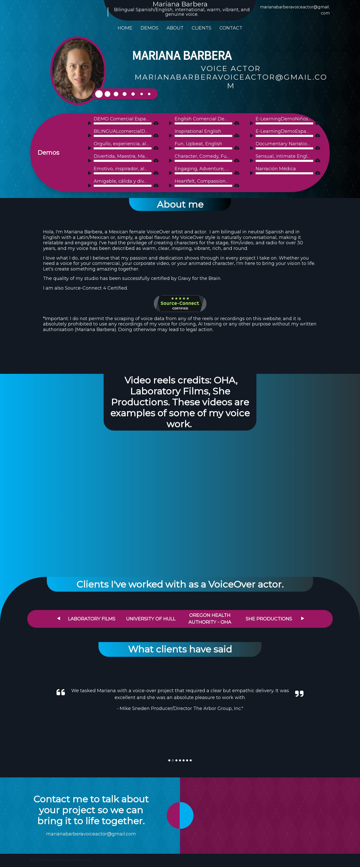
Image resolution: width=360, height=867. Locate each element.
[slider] (122, 123)
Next (302, 618)
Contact (230, 28)
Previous (58, 618)
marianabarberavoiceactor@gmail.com (91, 834)
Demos (149, 28)
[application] (119, 123)
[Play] (90, 123)
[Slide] (169, 760)
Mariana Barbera (180, 4)
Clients (201, 28)
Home (125, 28)
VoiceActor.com (131, 860)
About (175, 28)
